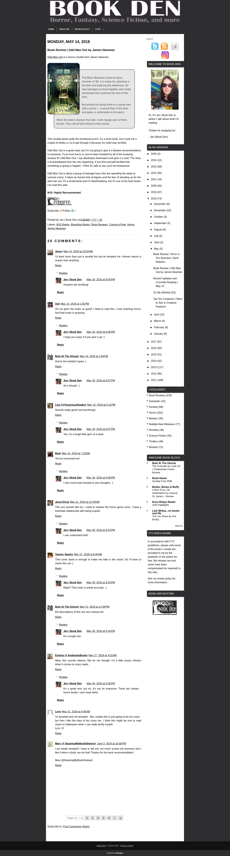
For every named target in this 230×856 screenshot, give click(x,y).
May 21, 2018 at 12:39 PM (94, 606)
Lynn (58, 711)
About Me (64, 29)
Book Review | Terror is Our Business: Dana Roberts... (166, 258)
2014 (154, 361)
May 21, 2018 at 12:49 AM (85, 502)
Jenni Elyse (62, 502)
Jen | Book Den (72, 279)
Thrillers (153, 441)
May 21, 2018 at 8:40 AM (88, 554)
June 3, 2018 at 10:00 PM (111, 743)
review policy (164, 578)
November (160, 210)
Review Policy (82, 29)
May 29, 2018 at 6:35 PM (101, 683)
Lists (98, 29)
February (159, 327)
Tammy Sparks (64, 554)
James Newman (56, 228)
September (160, 223)
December (160, 204)
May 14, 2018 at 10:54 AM (78, 251)
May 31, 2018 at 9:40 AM (76, 711)
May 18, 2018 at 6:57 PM (101, 380)
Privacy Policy (126, 845)
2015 (154, 354)
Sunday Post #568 (162, 481)
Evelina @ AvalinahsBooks (71, 655)
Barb (58, 453)
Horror (130, 224)
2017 (154, 341)
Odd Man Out (55, 57)
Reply (58, 265)
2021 (154, 179)
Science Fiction (157, 435)
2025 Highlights (160, 505)
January (159, 333)
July (156, 236)
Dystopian (154, 401)
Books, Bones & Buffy (165, 487)
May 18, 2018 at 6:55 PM (101, 279)
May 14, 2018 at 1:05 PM (75, 303)
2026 (154, 153)
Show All (178, 526)
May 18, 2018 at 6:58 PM (101, 477)
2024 (154, 160)
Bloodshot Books (80, 224)
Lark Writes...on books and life (166, 512)
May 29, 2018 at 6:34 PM (101, 631)
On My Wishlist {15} (164, 292)
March (158, 321)
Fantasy (153, 407)
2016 (154, 348)
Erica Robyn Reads (164, 502)
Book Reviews (99, 224)
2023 (154, 166)
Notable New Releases (162, 424)
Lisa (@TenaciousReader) (70, 404)
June (157, 242)
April (157, 314)
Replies (63, 273)
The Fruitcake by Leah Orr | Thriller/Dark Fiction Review (166, 469)
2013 (154, 367)
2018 (154, 198)
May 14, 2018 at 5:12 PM (101, 404)
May (157, 248)
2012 (154, 373)
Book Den (101, 845)
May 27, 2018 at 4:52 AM (102, 655)
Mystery (153, 418)
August (158, 229)
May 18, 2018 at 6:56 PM (101, 332)
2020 (154, 185)
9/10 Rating (62, 224)
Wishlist (153, 447)
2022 (154, 173)
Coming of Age (117, 224)
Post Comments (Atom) (76, 826)
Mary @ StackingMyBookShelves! (75, 743)
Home (51, 29)
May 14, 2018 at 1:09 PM (94, 356)
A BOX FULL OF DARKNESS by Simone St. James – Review (165, 493)
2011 (154, 380)
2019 (154, 192)
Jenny (58, 251)
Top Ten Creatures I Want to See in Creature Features (167, 303)
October (159, 216)
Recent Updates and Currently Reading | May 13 (165, 282)
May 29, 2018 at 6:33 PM (101, 530)
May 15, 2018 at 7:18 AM (76, 453)
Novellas (154, 430)
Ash (57, 303)
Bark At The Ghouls (67, 356)
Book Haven (159, 478)
